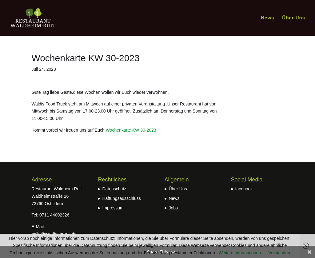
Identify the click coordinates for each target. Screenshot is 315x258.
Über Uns (293, 18)
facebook (244, 188)
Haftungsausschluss (121, 198)
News (267, 18)
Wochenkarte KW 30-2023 (131, 130)
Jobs (173, 207)
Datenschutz (114, 188)
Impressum (112, 207)
